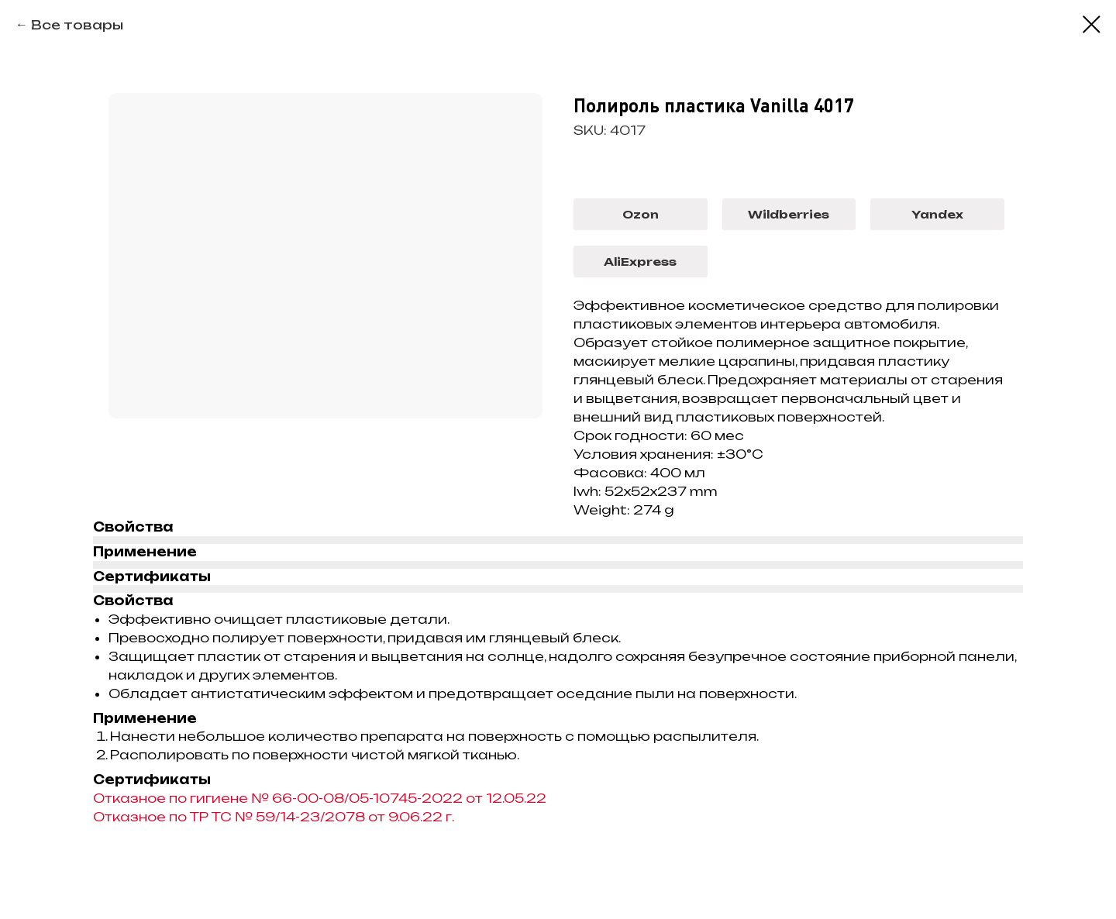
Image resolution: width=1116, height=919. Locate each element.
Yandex (937, 214)
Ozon (640, 214)
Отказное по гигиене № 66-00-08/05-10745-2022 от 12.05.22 (319, 798)
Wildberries (788, 214)
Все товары (77, 25)
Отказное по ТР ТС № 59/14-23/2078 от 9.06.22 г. (273, 816)
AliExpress (640, 261)
